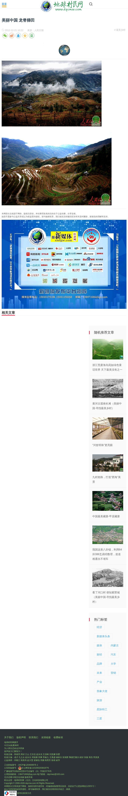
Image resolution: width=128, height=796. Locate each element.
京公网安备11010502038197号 (33, 768)
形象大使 (102, 691)
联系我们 (33, 737)
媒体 (99, 645)
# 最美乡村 (120, 30)
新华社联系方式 (24, 793)
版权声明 (21, 737)
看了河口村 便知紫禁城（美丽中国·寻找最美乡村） (106, 597)
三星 (99, 718)
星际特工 (102, 709)
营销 (113, 672)
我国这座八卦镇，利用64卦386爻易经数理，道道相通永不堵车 (107, 554)
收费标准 (58, 737)
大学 (113, 663)
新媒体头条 (103, 636)
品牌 (99, 663)
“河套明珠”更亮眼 (102, 445)
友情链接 (46, 737)
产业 (99, 682)
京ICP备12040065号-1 (28, 765)
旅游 (99, 700)
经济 (99, 627)
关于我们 (8, 737)
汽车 (113, 654)
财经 (99, 654)
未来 (99, 672)
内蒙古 (115, 645)
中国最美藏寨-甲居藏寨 (106, 516)
